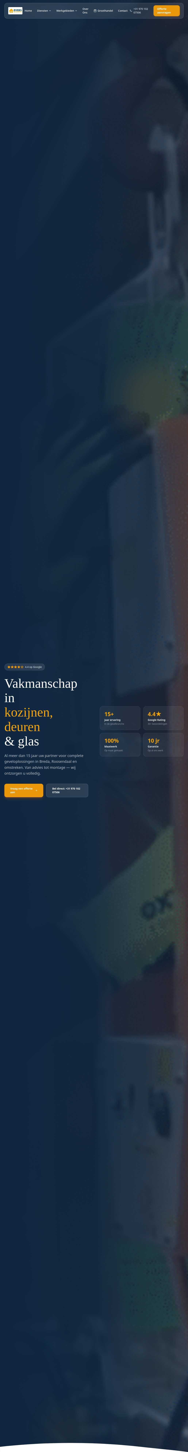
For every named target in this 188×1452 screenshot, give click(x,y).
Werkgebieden (66, 10)
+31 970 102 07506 (139, 10)
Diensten (44, 10)
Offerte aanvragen (164, 10)
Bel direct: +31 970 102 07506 (66, 790)
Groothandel (103, 10)
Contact (123, 10)
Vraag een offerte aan (23, 790)
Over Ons (85, 10)
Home (28, 10)
